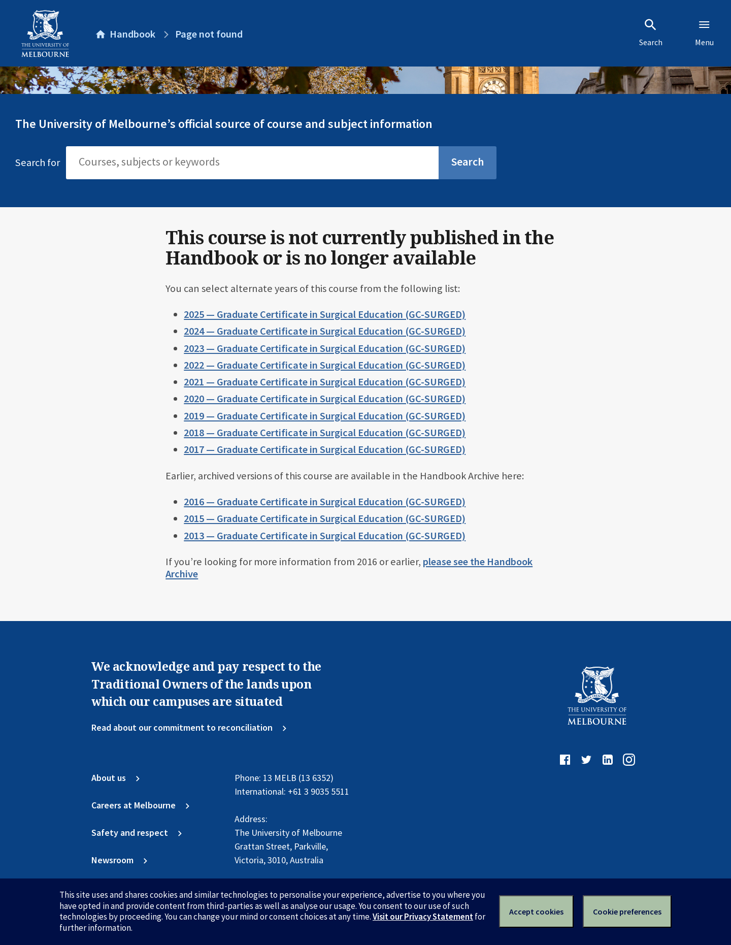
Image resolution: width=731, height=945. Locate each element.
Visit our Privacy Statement (423, 916)
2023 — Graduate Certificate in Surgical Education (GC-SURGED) (325, 348)
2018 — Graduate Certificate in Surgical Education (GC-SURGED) (325, 432)
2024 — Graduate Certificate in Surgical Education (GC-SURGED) (325, 331)
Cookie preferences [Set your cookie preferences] (627, 911)
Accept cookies (536, 911)
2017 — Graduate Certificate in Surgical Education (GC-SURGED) (325, 449)
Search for (37, 162)
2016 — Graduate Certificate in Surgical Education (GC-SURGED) (325, 501)
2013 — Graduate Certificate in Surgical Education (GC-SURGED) (325, 535)
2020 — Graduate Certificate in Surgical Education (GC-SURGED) (325, 398)
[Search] (252, 162)
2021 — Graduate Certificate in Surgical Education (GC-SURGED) (325, 381)
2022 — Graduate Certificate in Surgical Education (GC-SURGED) (325, 365)
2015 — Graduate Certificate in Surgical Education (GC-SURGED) (325, 518)
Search (650, 32)
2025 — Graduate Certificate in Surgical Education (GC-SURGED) (325, 314)
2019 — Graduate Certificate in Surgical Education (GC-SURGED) (325, 415)
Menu (704, 32)
